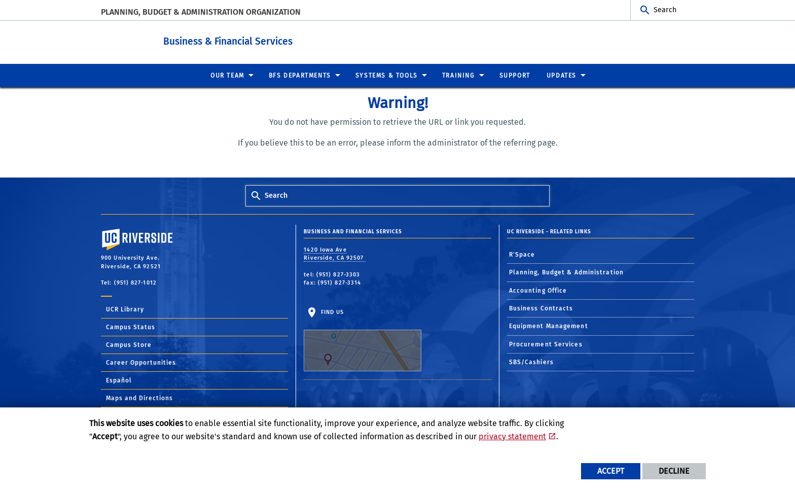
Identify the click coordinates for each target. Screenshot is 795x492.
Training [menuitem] (458, 75)
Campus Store (129, 344)
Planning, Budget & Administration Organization (201, 12)
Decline (674, 471)
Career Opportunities (141, 362)
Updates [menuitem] (561, 75)
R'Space (522, 254)
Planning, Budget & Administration (566, 271)
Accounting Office (538, 290)
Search (665, 10)
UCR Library (125, 308)
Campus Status (130, 326)
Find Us (362, 339)
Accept (610, 471)
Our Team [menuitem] (227, 75)
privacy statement (512, 436)
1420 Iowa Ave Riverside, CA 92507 (335, 253)
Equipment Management (548, 325)
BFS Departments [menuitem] (300, 75)
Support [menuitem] (514, 75)
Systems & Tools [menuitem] (386, 75)
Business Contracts (541, 307)
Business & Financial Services (264, 40)
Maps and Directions (139, 397)
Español (119, 379)
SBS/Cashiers (531, 361)
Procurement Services (546, 343)
